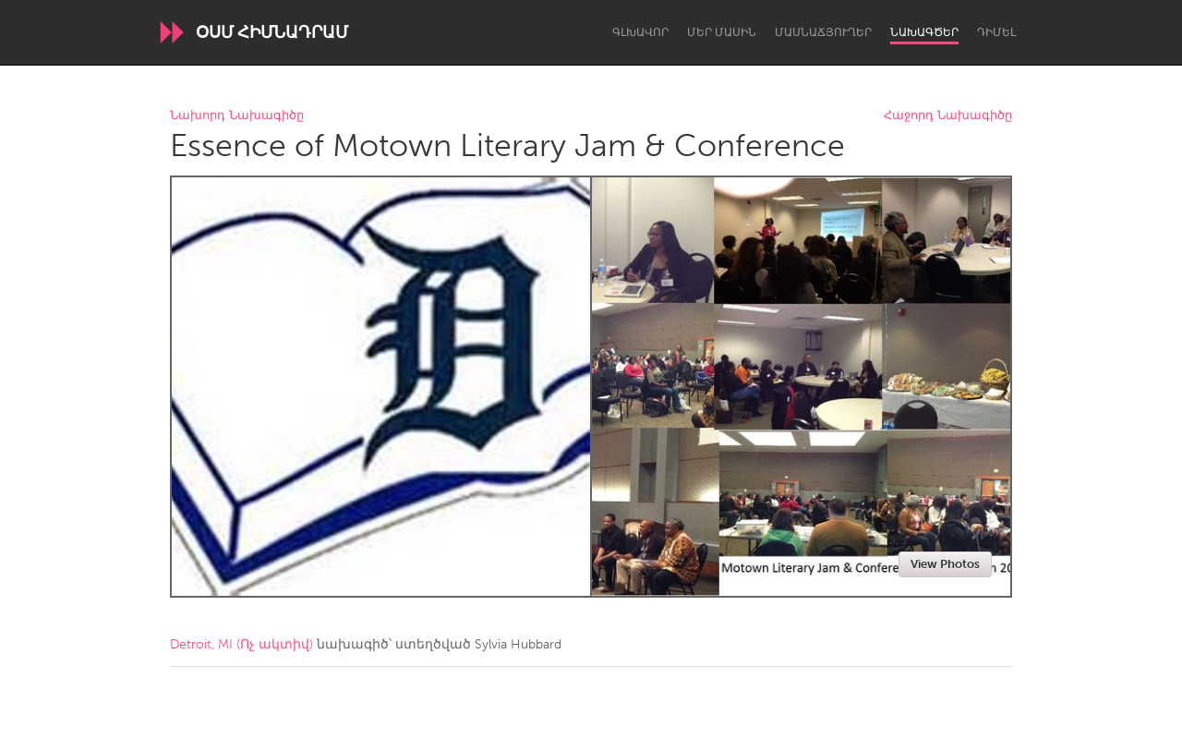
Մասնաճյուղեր (823, 32)
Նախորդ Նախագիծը (237, 116)
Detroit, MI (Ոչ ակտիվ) (241, 644)
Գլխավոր (640, 32)
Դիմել (996, 32)
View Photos (945, 564)
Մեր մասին (721, 32)
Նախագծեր (924, 32)
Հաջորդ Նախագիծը (948, 116)
